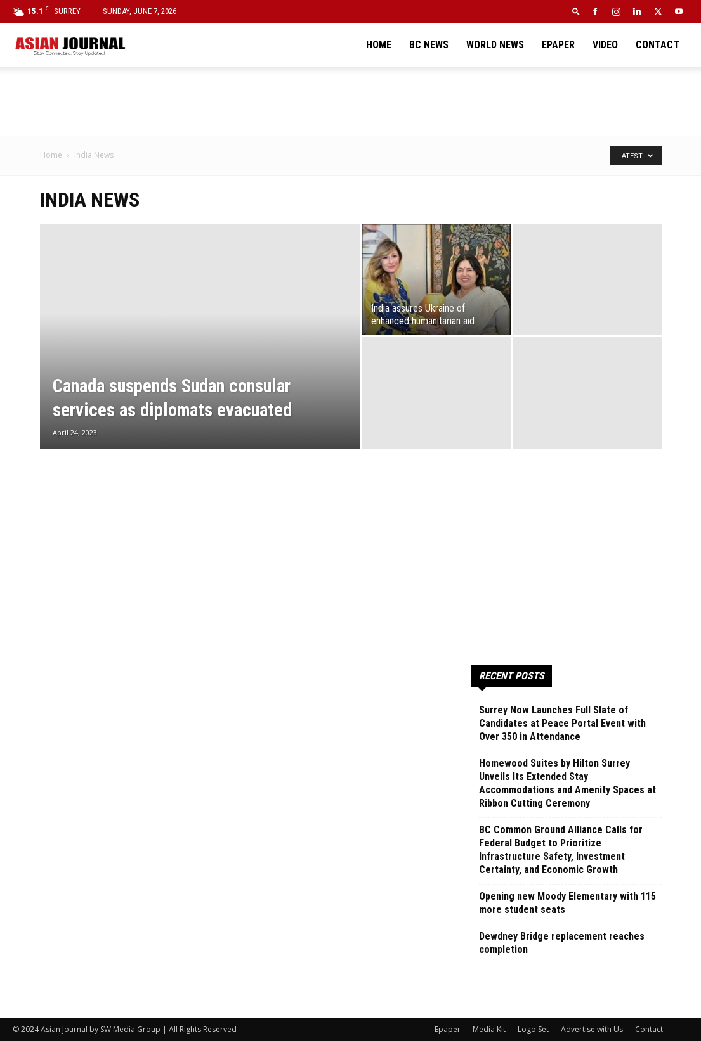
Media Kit (489, 1029)
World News (495, 45)
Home (378, 45)
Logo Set (533, 1029)
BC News (429, 45)
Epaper (558, 45)
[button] (576, 11)
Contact (657, 45)
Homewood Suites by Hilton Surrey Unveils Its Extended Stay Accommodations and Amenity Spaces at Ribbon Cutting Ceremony (567, 783)
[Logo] (70, 45)
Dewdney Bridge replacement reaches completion (562, 942)
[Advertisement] (350, 101)
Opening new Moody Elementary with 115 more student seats (567, 903)
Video (605, 45)
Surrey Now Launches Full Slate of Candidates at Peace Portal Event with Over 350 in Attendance (562, 723)
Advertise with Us (592, 1029)
